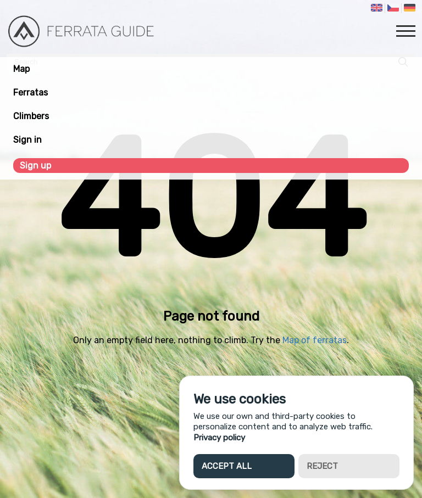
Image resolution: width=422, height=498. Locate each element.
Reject (322, 466)
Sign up (35, 165)
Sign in (27, 140)
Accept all (227, 466)
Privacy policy (219, 438)
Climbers (31, 116)
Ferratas (30, 92)
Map (21, 69)
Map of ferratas (314, 340)
